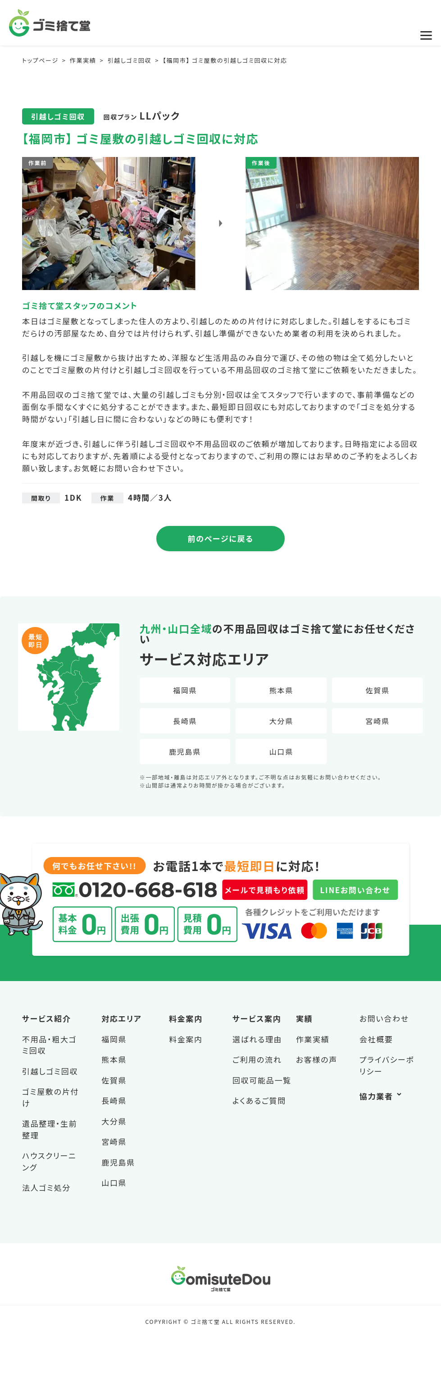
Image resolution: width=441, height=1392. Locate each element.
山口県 (281, 751)
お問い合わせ (384, 1018)
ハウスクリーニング (49, 1161)
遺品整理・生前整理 (49, 1129)
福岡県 (185, 690)
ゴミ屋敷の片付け (50, 1097)
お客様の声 (316, 1059)
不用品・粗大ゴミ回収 (49, 1044)
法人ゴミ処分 (46, 1187)
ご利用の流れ (257, 1059)
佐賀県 (378, 690)
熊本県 (281, 690)
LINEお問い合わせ (355, 889)
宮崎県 (378, 720)
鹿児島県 (185, 751)
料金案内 (186, 1039)
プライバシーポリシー (386, 1065)
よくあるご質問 (259, 1100)
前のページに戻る (221, 538)
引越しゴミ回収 (50, 1071)
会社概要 (376, 1039)
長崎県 (185, 720)
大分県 (281, 720)
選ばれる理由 (257, 1039)
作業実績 (313, 1039)
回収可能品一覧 (261, 1080)
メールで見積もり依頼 (265, 889)
